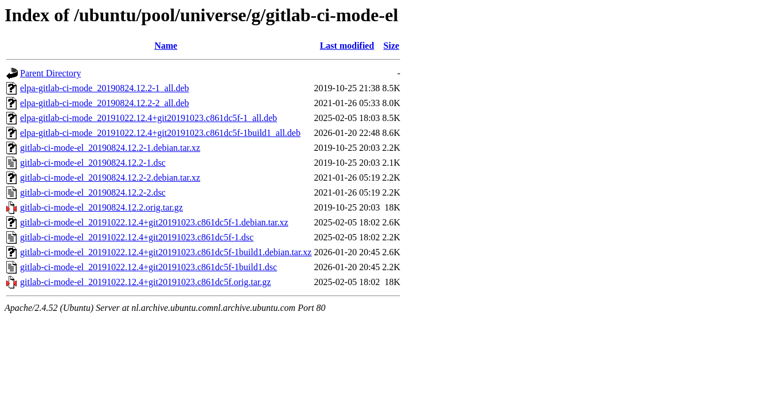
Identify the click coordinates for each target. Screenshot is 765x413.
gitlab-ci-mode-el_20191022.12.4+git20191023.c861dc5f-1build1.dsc (148, 267)
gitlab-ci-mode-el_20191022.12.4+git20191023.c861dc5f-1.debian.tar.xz (154, 222)
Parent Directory (50, 73)
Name (165, 45)
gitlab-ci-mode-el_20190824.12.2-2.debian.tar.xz (110, 177)
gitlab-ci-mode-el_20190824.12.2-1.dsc (93, 162)
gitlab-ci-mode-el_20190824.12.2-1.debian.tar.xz (110, 148)
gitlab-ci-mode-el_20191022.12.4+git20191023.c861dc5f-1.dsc (136, 237)
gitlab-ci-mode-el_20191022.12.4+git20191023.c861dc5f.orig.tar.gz (145, 282)
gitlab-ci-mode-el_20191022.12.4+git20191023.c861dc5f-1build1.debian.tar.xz (165, 252)
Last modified (347, 45)
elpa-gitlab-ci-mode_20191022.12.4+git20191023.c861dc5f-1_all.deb (148, 118)
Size (392, 45)
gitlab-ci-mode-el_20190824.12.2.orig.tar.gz (101, 207)
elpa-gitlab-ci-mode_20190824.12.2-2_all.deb (104, 103)
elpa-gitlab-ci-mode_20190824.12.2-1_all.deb (104, 88)
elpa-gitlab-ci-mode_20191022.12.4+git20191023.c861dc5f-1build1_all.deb (160, 133)
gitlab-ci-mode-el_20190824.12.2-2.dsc (93, 192)
